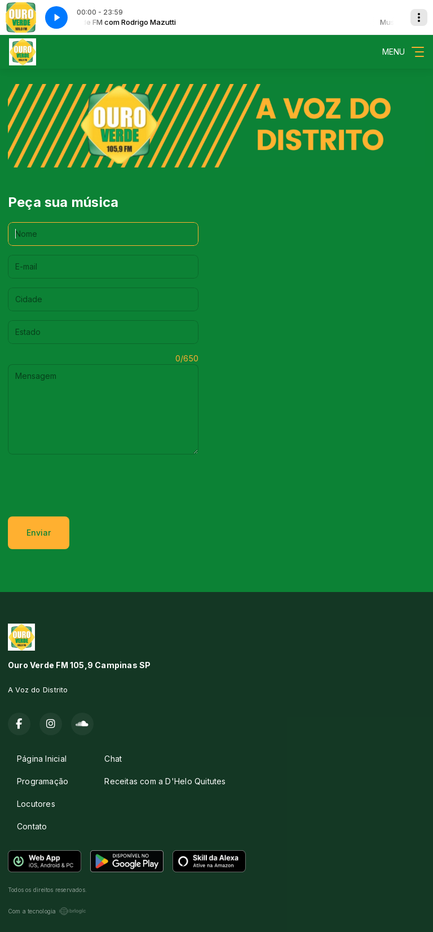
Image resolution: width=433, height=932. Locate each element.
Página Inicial (42, 758)
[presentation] (93, 485)
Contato (32, 826)
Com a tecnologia (47, 911)
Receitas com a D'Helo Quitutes (165, 781)
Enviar (38, 532)
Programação (42, 781)
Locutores (36, 804)
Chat (113, 758)
